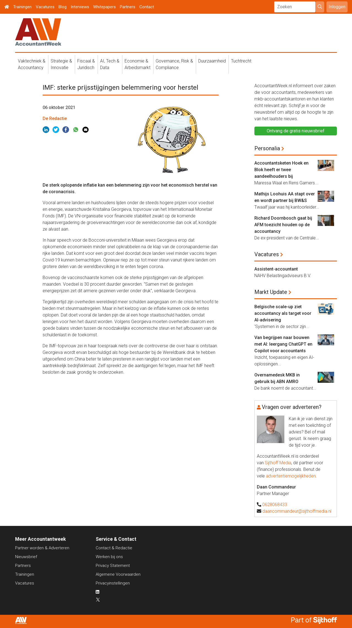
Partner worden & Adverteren (42, 547)
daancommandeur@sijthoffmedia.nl (296, 511)
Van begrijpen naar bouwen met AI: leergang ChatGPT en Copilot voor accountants (283, 344)
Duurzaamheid (212, 61)
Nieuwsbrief (26, 556)
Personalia (267, 148)
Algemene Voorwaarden (118, 574)
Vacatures (45, 6)
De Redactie (55, 118)
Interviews (80, 6)
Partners (127, 6)
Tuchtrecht (241, 61)
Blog (63, 6)
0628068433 (274, 504)
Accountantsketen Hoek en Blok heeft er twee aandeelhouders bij (281, 169)
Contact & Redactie (114, 547)
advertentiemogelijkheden (291, 476)
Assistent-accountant (276, 269)
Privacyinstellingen (113, 583)
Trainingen (22, 6)
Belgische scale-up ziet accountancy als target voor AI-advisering (282, 313)
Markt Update (270, 292)
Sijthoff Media (278, 462)
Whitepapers (104, 6)
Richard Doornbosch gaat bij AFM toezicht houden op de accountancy (283, 224)
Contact (146, 6)
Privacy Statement (113, 565)
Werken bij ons (109, 556)
